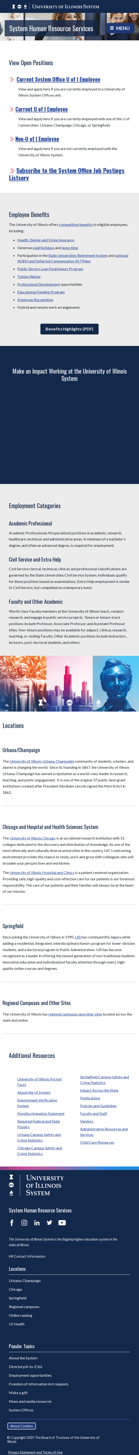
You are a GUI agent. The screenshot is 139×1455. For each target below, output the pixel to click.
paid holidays (43, 247)
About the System (23, 1358)
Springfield (17, 1298)
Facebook (11, 1222)
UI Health (17, 1324)
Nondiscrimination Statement (40, 1113)
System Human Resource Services (51, 28)
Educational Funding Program (41, 292)
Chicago (15, 1289)
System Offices (21, 1410)
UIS (78, 937)
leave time (70, 247)
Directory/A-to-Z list (25, 1366)
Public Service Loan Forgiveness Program (50, 268)
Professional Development (38, 284)
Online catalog (20, 1315)
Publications (90, 1098)
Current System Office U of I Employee (58, 79)
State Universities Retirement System (78, 255)
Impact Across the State (99, 1090)
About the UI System (33, 1092)
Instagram (24, 1222)
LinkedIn (37, 1222)
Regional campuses (24, 1306)
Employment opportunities (30, 1375)
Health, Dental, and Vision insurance (45, 240)
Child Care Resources (97, 1142)
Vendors (86, 1121)
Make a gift (18, 1392)
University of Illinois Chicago (33, 838)
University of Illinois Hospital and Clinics (42, 872)
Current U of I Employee (41, 109)
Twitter (49, 1222)
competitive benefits (76, 224)
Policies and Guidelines (98, 1105)
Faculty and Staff (93, 1113)
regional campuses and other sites (75, 1014)
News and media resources (30, 1401)
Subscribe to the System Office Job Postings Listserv (67, 174)
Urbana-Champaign (25, 1280)
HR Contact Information (27, 1256)
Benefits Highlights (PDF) (69, 328)
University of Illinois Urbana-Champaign (42, 761)
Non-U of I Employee (37, 139)
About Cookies (21, 1426)
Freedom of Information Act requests (38, 1384)
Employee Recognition (35, 299)
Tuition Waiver (29, 276)
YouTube (62, 1222)
